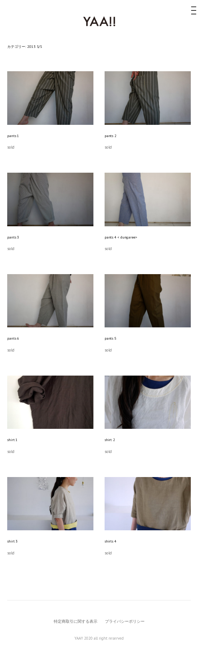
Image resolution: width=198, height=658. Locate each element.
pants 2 (110, 135)
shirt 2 (110, 439)
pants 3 (13, 237)
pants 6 (13, 338)
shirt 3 (12, 541)
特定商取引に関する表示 (75, 621)
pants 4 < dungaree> (121, 237)
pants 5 (110, 338)
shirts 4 (110, 541)
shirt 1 (12, 439)
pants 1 (13, 135)
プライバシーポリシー (125, 621)
